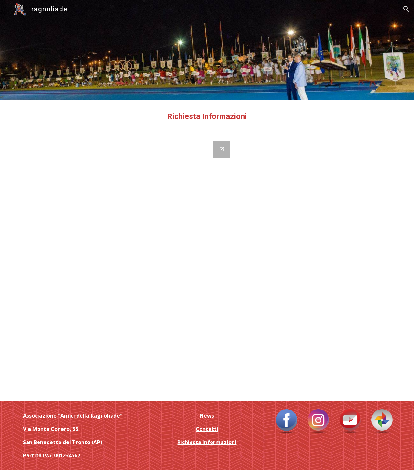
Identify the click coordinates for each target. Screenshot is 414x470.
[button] (406, 9)
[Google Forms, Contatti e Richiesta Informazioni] (127, 267)
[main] (207, 116)
